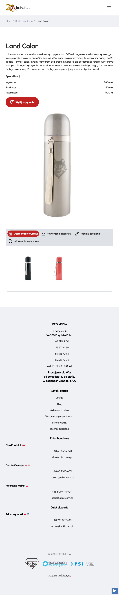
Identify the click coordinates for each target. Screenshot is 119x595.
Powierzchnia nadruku (56, 233)
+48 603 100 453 (62, 471)
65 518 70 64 (62, 353)
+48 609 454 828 (62, 451)
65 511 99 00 (62, 341)
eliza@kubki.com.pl (62, 457)
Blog (59, 404)
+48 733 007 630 (62, 520)
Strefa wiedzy (59, 422)
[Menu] (109, 8)
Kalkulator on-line (59, 410)
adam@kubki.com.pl (62, 526)
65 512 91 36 (62, 347)
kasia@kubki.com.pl (62, 497)
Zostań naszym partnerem (59, 416)
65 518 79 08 (62, 359)
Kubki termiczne (24, 21)
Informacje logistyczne (24, 241)
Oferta (59, 397)
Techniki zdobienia (87, 233)
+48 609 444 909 (62, 491)
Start (8, 21)
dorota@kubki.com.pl (62, 477)
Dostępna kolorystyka (23, 233)
